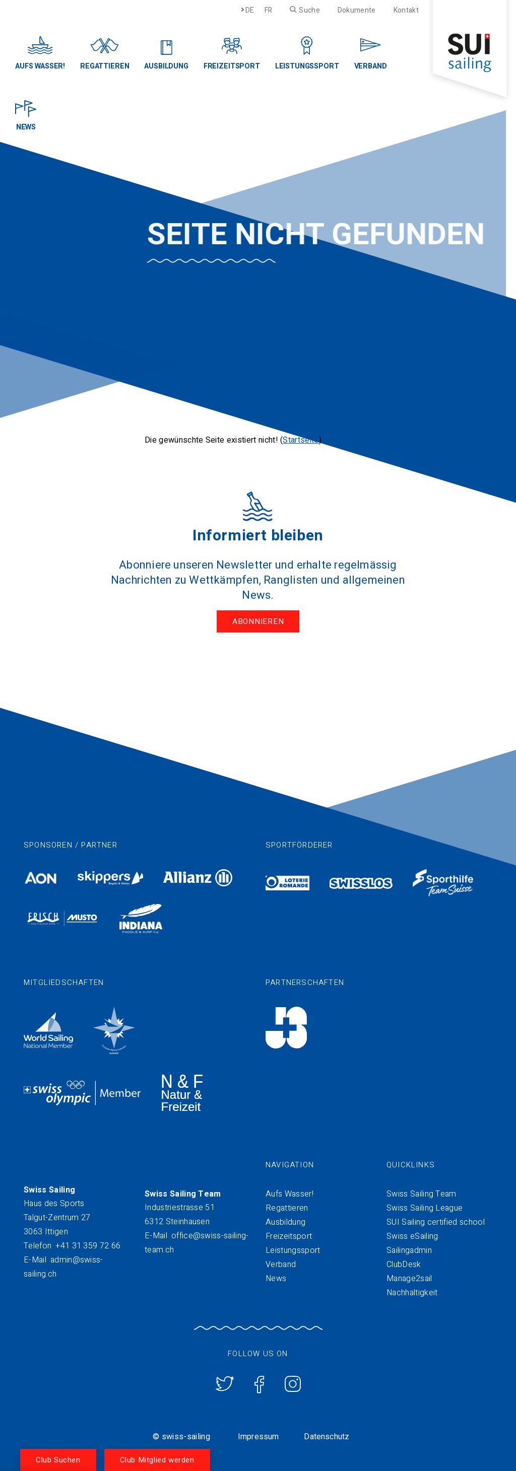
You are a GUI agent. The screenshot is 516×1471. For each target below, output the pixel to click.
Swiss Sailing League (424, 1208)
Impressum (258, 1437)
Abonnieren (258, 621)
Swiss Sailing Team (421, 1194)
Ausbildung (285, 1222)
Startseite (300, 440)
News (276, 1279)
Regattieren (287, 1208)
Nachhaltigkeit (411, 1293)
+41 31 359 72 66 (87, 1246)
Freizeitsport (289, 1236)
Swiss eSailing (412, 1236)
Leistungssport (293, 1250)
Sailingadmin (409, 1250)
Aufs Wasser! (289, 1194)
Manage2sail (409, 1279)
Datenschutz (326, 1437)
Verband (281, 1264)
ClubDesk (403, 1264)
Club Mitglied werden (157, 1459)
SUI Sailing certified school (435, 1222)
